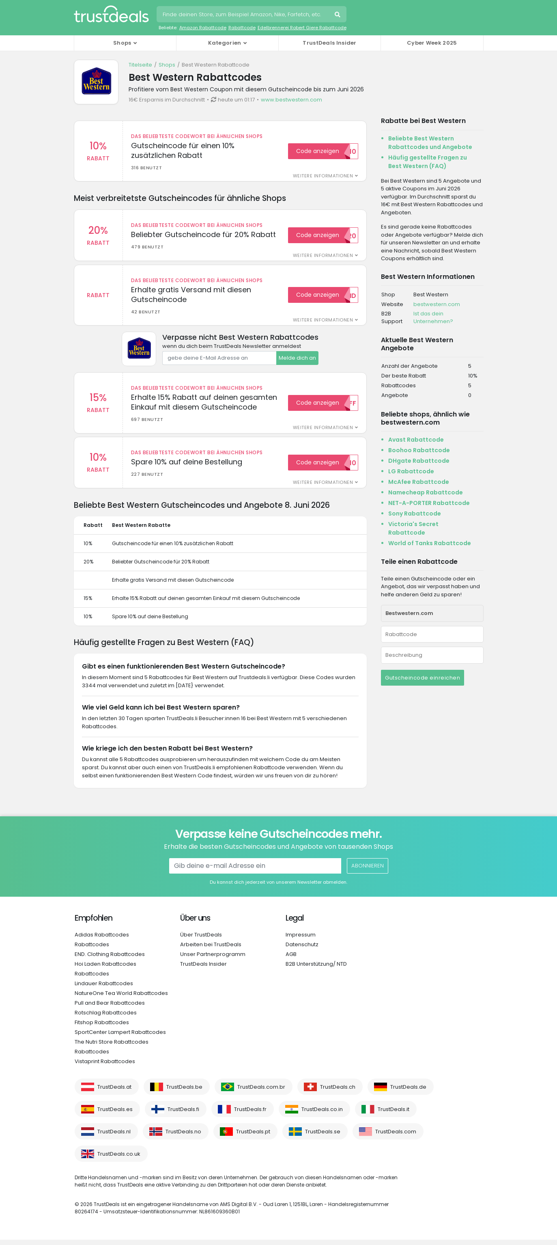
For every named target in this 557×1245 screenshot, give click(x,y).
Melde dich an (297, 361)
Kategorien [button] (224, 43)
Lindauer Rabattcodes (104, 989)
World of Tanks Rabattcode (429, 543)
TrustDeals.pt (253, 1137)
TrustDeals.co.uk (118, 1159)
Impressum (301, 940)
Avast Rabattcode (416, 440)
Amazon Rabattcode (202, 27)
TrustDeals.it (393, 1114)
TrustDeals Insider (329, 43)
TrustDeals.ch (337, 1092)
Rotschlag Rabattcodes (106, 1018)
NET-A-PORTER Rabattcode (429, 503)
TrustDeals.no (183, 1137)
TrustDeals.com (395, 1137)
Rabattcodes (92, 950)
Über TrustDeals (201, 940)
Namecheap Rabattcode (425, 492)
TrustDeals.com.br (261, 1092)
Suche (338, 15)
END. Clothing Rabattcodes (110, 959)
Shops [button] (122, 43)
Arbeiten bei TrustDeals (210, 950)
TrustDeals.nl (114, 1137)
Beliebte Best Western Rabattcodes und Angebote (430, 142)
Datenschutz (302, 950)
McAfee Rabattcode (418, 482)
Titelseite (140, 65)
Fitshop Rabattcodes (102, 1027)
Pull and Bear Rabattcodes (110, 1008)
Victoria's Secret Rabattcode (413, 528)
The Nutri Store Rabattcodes (111, 1047)
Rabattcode (242, 27)
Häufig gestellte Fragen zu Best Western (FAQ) (427, 161)
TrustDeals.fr (250, 1114)
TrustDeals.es (115, 1114)
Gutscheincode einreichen (422, 678)
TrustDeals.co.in (322, 1114)
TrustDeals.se (322, 1137)
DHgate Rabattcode (418, 461)
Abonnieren (367, 871)
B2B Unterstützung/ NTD (316, 969)
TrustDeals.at (114, 1092)
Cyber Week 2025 (432, 43)
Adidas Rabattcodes (102, 940)
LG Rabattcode (411, 471)
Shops (167, 65)
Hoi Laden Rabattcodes (105, 969)
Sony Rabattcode (414, 513)
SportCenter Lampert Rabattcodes (120, 1037)
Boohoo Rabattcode (419, 450)
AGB (291, 959)
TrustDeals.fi (183, 1114)
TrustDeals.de (408, 1092)
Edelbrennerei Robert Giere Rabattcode (302, 27)
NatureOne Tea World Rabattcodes (121, 998)
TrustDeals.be (184, 1092)
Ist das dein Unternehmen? (433, 318)
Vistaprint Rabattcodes (105, 1066)
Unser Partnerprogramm (212, 959)
